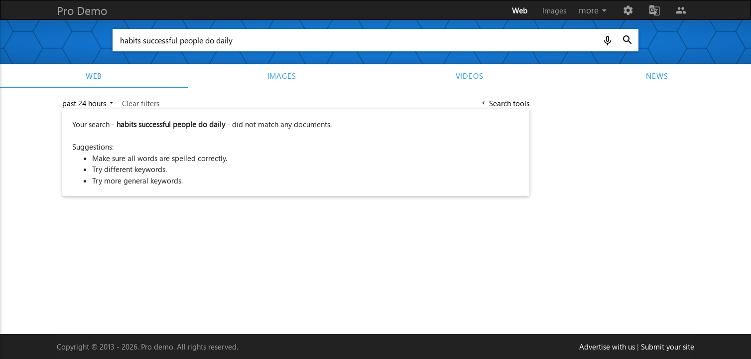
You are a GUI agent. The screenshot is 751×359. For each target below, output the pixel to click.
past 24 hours (88, 103)
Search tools (504, 103)
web (94, 76)
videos (470, 76)
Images (554, 10)
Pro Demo (82, 10)
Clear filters (140, 103)
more (594, 10)
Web (519, 10)
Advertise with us (607, 347)
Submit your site (667, 347)
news (657, 76)
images (281, 76)
